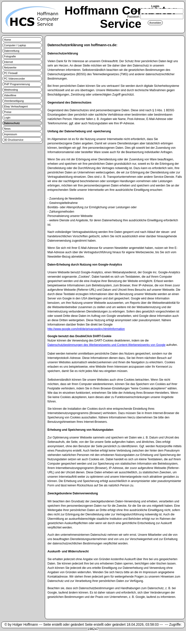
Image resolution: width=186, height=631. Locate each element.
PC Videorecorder (14, 78)
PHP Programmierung (17, 84)
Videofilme (10, 95)
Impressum (10, 134)
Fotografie (10, 56)
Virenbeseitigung (14, 100)
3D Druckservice (13, 139)
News (7, 128)
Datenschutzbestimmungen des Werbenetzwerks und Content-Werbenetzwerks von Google (106, 345)
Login (7, 117)
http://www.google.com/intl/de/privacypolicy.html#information (86, 329)
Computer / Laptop (15, 45)
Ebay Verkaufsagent (16, 106)
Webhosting (11, 89)
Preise (7, 112)
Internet (8, 61)
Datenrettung (11, 50)
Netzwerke (10, 67)
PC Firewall (10, 73)
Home (7, 39)
